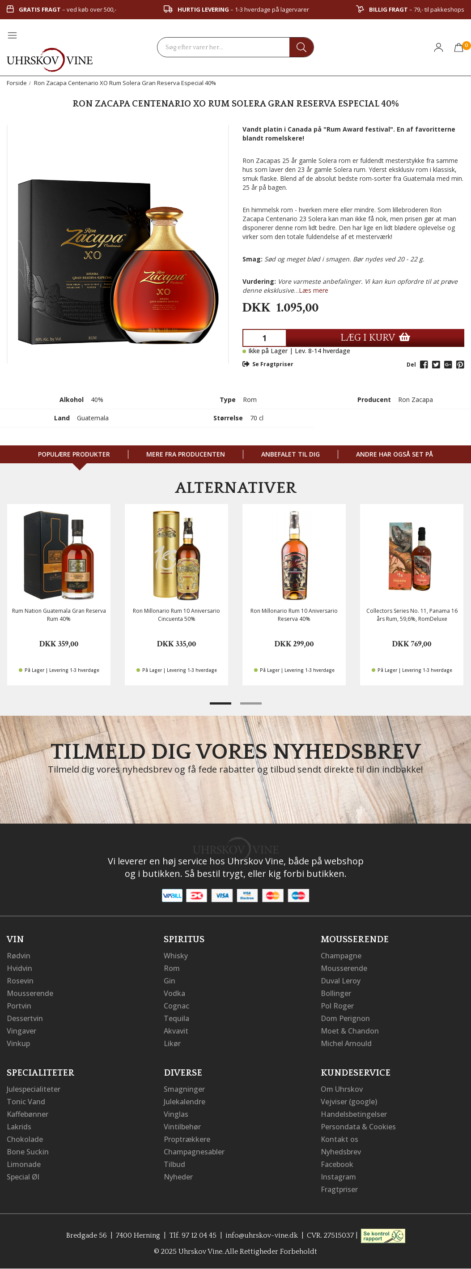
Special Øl (23, 1177)
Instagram (338, 1177)
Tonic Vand (26, 1102)
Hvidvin (19, 968)
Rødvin (18, 956)
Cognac (176, 1006)
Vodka (174, 993)
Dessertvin (25, 1018)
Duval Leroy (341, 981)
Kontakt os (339, 1139)
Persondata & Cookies (358, 1127)
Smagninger (184, 1089)
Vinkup (18, 1043)
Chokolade (25, 1139)
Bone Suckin (28, 1152)
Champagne (341, 956)
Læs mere (313, 290)
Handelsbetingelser (354, 1114)
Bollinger (336, 993)
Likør (172, 1043)
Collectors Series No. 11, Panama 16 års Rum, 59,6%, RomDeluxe (412, 614)
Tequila (176, 1018)
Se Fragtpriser (267, 364)
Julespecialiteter (33, 1089)
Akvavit (176, 1031)
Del (411, 364)
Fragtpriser (339, 1189)
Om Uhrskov (342, 1089)
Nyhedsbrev (341, 1152)
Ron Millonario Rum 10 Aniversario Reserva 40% (294, 614)
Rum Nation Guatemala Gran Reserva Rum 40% (59, 614)
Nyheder (178, 1177)
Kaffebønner (27, 1114)
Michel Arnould (346, 1043)
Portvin (19, 1006)
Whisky (176, 956)
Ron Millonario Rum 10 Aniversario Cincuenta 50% (176, 614)
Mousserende (30, 993)
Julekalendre (184, 1102)
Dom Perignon (345, 1018)
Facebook (337, 1164)
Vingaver (21, 1031)
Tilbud (174, 1164)
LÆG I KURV (375, 337)
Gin (169, 981)
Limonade (24, 1164)
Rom (172, 968)
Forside (17, 83)
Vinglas (176, 1114)
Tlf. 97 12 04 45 (192, 1235)
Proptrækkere (187, 1139)
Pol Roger (337, 1006)
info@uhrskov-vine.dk (261, 1235)
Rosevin (20, 981)
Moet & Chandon (350, 1031)
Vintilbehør (182, 1127)
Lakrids (19, 1127)
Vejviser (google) (349, 1102)
